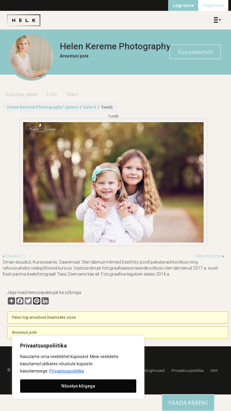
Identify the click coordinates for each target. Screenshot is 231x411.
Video (72, 94)
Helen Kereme (208, 256)
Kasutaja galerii (22, 94)
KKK (214, 370)
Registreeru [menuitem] (213, 5)
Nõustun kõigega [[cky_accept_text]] (78, 386)
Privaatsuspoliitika (66, 371)
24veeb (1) (15, 256)
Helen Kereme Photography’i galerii (43, 107)
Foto (52, 94)
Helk (23, 20)
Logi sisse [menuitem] (183, 5)
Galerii (89, 107)
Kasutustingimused (148, 370)
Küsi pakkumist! (195, 52)
